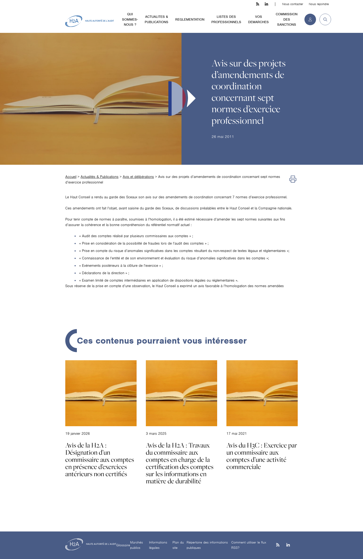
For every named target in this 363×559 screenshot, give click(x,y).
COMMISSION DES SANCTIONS (286, 19)
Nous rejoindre (319, 4)
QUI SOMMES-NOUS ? (130, 19)
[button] (323, 19)
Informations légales (158, 545)
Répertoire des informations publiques (207, 545)
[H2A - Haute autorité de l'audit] (89, 21)
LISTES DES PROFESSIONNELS (226, 19)
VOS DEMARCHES (258, 19)
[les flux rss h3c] (257, 4)
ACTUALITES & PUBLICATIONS (156, 19)
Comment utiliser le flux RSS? (248, 545)
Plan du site (178, 545)
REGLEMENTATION (189, 19)
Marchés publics (136, 545)
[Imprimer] (293, 179)
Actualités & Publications (100, 176)
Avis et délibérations (138, 176)
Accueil (70, 176)
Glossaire (123, 545)
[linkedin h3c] (266, 4)
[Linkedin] (288, 545)
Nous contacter (292, 4)
